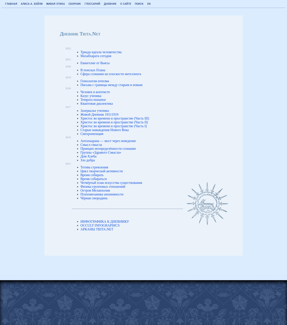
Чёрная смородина (94, 198)
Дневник (110, 4)
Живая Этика (55, 4)
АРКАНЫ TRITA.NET (96, 229)
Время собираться (93, 179)
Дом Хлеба (88, 156)
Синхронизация (91, 134)
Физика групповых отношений (102, 186)
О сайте (125, 4)
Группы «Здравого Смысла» (100, 152)
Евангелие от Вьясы (95, 63)
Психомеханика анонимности (102, 194)
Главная (11, 4)
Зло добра (87, 160)
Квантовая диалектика (96, 103)
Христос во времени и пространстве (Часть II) (114, 122)
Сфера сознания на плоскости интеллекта (110, 74)
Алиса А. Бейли (32, 4)
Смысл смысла (91, 145)
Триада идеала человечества (101, 52)
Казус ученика (91, 96)
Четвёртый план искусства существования (111, 182)
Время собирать (92, 175)
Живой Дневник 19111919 (99, 114)
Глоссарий (92, 4)
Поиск (139, 4)
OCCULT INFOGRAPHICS (100, 225)
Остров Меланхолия (95, 190)
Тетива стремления (94, 167)
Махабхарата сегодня (95, 56)
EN (149, 4)
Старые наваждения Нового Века (104, 130)
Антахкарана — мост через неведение (108, 141)
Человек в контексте (95, 92)
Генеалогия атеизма (94, 81)
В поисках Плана (92, 70)
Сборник (74, 4)
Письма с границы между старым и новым (111, 85)
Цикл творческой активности (101, 171)
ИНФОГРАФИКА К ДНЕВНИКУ (104, 221)
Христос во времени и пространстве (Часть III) (114, 118)
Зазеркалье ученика (94, 110)
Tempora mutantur (93, 99)
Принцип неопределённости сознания (108, 148)
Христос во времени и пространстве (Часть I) (113, 126)
